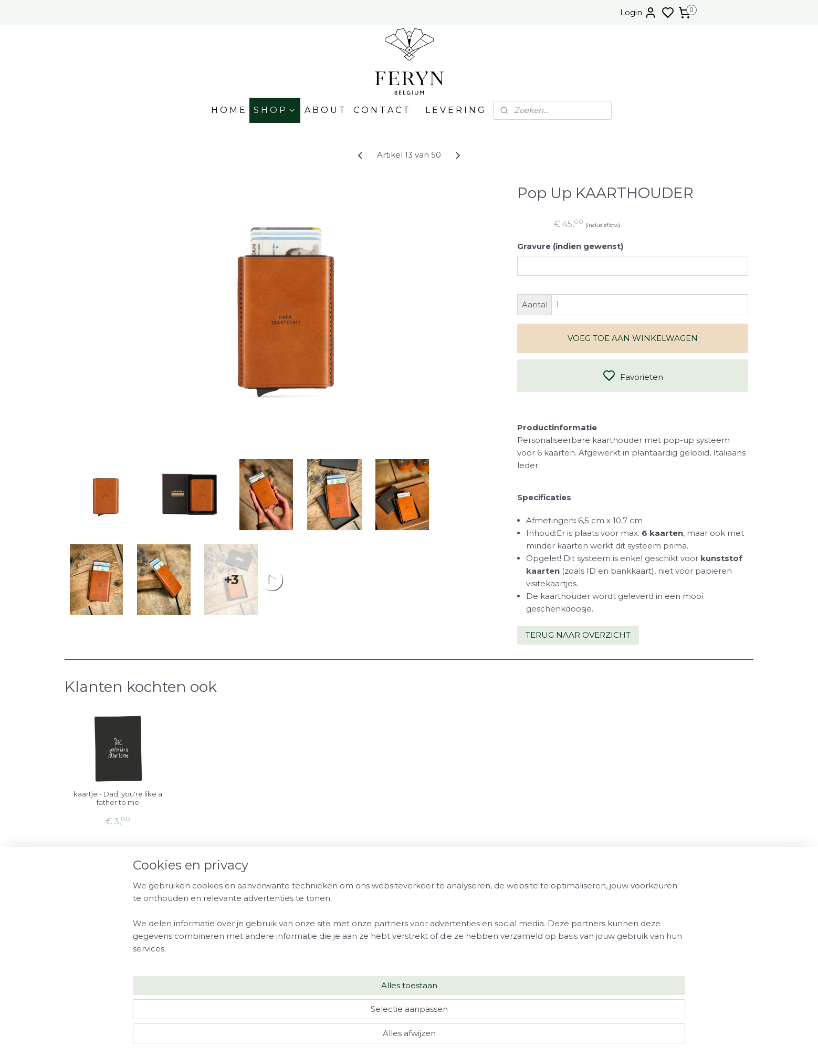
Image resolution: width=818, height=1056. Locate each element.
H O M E (228, 110)
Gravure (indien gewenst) (570, 246)
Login (638, 12)
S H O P (275, 110)
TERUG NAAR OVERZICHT (578, 635)
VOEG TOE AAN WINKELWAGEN (633, 338)
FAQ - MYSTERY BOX (636, 927)
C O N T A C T (381, 110)
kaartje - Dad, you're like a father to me (118, 798)
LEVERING (640, 905)
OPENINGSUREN (640, 894)
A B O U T (325, 110)
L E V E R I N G (455, 110)
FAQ (640, 916)
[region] (339, 1012)
